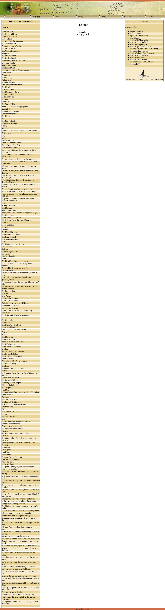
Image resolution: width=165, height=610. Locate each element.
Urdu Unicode (135, 33)
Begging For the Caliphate (12, 457)
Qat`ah (4, 318)
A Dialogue (6, 387)
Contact (150, 16)
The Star (5, 293)
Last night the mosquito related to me (16, 569)
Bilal (4, 119)
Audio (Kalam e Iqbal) (139, 51)
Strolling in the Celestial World (14, 330)
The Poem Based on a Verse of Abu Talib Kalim (20, 392)
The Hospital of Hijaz (10, 354)
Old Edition (134, 38)
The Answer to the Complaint (13, 356)
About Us (127, 16)
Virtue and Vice (8, 97)
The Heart (6, 102)
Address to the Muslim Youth (13, 342)
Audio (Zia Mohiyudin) (139, 40)
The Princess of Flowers (11, 424)
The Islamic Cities (9, 291)
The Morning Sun (9, 77)
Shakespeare (6, 450)
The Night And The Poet (11, 325)
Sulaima (5, 230)
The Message (7, 208)
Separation (6, 254)
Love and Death (8, 94)
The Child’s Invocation (11, 51)
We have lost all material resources (15, 536)
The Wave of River (9, 104)
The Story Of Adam (9, 121)
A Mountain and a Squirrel (12, 46)
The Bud (5, 222)
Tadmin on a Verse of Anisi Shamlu (15, 303)
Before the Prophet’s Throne (13, 351)
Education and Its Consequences (14, 361)
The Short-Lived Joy (10, 239)
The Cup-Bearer (8, 359)
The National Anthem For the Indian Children (19, 131)
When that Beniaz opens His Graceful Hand (19, 191)
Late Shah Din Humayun (11, 459)
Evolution (5, 397)
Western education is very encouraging (17, 513)
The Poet (5, 99)
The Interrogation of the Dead (13, 61)
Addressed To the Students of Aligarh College (19, 213)
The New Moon (8, 87)
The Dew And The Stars (11, 380)
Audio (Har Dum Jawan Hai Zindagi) (144, 49)
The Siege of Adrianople (11, 383)
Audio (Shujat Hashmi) (139, 42)
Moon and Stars (8, 225)
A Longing (6, 75)
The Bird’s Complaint (10, 58)
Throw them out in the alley (12, 592)
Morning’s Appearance (10, 301)
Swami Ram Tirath (9, 210)
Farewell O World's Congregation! (15, 106)
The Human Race (8, 339)
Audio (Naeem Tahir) (138, 60)
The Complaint (7, 320)
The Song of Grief (9, 237)
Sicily (4, 259)
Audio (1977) (135, 64)
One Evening (7, 247)
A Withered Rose (8, 82)
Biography (36, 16)
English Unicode (136, 31)
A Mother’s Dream (9, 56)
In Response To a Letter (11, 412)
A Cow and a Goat (9, 48)
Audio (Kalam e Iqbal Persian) (142, 53)
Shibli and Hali (7, 395)
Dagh (4, 135)
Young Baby (6, 109)
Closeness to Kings (9, 363)
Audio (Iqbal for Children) (140, 47)
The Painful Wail (8, 68)
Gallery (80, 16)
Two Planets (6, 296)
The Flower (6, 447)
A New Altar (7, 133)
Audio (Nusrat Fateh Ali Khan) (142, 62)
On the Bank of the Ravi (11, 145)
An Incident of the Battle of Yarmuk (16, 433)
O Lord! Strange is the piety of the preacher (18, 159)
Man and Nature (8, 90)
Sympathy (6, 53)
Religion (5, 431)
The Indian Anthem (9, 123)
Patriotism (6, 313)
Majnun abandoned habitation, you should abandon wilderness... (18, 199)
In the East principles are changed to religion (19, 501)
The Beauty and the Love (11, 218)
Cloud (4, 138)
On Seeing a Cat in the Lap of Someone (17, 220)
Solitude (5, 249)
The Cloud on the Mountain (12, 41)
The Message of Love (10, 251)
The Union (6, 227)
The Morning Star (9, 215)
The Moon (6, 116)
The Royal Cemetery (10, 298)
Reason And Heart (9, 65)
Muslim (5, 349)
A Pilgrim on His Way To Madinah (15, 315)
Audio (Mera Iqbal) (137, 57)
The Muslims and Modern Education (16, 421)
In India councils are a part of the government (19, 546)
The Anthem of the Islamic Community (17, 310)
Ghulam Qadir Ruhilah (11, 385)
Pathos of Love (7, 80)
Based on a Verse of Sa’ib (12, 426)
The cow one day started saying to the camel (19, 566)
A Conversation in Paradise (12, 428)
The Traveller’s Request (11, 148)
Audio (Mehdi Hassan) (139, 55)
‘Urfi (4, 409)
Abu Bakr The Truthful (11, 399)
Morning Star (7, 128)
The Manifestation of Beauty (13, 244)
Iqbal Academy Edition (139, 36)
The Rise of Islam (9, 464)
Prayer (4, 371)
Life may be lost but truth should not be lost (19, 576)
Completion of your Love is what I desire (18, 189)
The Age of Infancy (9, 36)
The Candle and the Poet (11, 347)
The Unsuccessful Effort (11, 234)
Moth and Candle (8, 63)
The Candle (6, 73)
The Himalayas (7, 32)
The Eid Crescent (8, 344)
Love (4, 203)
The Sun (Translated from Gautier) (15, 70)
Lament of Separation (10, 114)
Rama (4, 335)
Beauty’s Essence (8, 206)
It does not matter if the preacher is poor (17, 515)
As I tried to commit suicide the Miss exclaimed (20, 539)
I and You (5, 390)
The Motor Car (7, 337)
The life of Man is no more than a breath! (18, 261)
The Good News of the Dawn (13, 368)
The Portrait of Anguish (11, 111)
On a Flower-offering (10, 308)
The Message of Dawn (10, 92)
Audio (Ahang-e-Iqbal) (139, 44)
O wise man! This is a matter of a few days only (20, 511)
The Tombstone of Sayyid (12, 85)
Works (57, 16)
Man (3, 242)
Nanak (4, 414)
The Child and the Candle (12, 143)
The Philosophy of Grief (11, 306)
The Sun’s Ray (7, 407)
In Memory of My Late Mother (14, 404)
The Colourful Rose (9, 34)
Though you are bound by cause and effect (18, 499)
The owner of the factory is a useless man (18, 594)
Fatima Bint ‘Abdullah (10, 378)
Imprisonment (7, 455)
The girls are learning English (13, 504)
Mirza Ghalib (7, 39)
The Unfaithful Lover (10, 232)
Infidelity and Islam (9, 416)
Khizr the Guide (8, 462)
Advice (4, 332)
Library (103, 16)
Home (8, 16)
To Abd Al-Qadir (8, 256)
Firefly (4, 126)
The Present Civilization (11, 402)
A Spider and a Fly (9, 44)
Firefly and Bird (8, 140)
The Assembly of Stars (10, 327)
